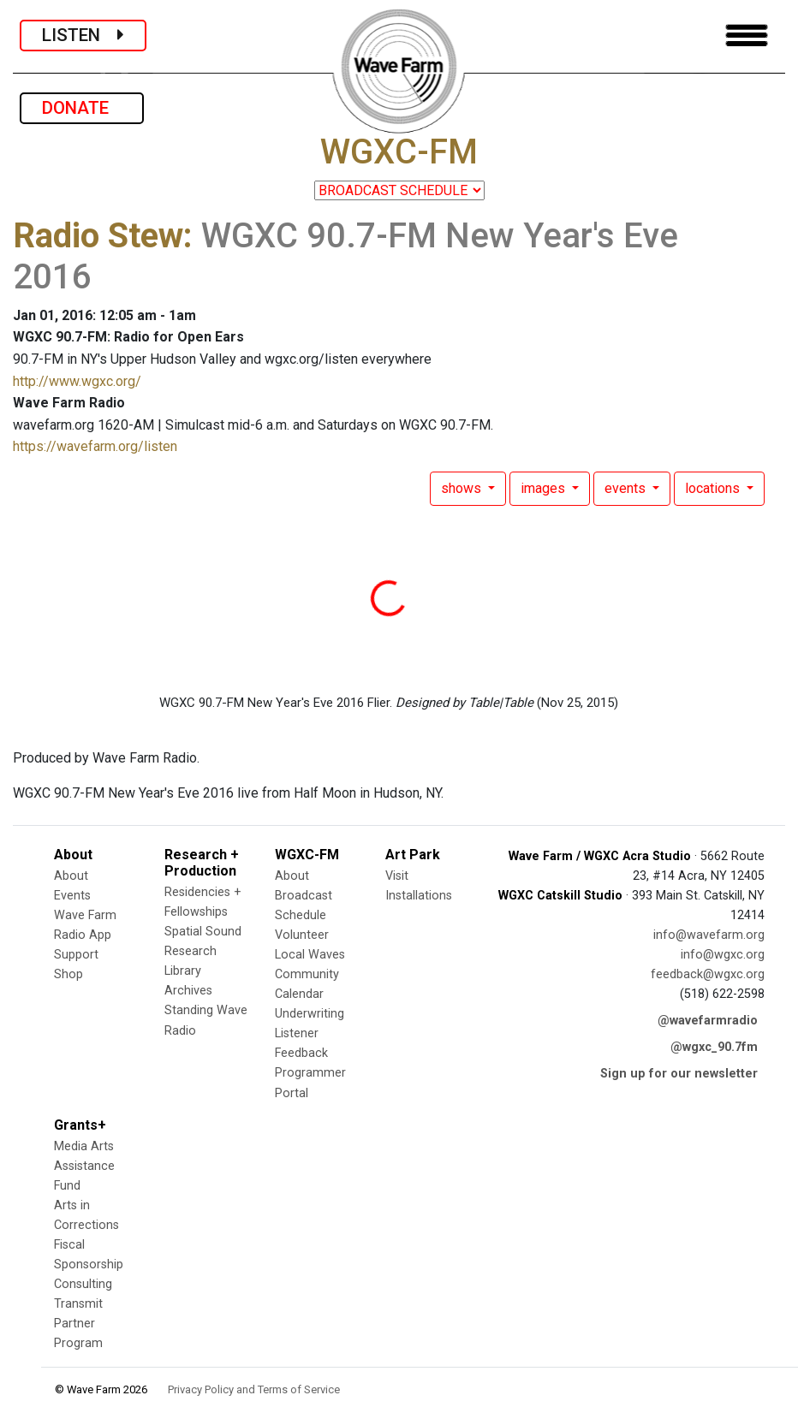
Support (76, 954)
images (545, 488)
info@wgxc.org (723, 954)
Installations (418, 895)
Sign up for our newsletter (679, 1073)
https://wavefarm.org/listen (95, 446)
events (626, 488)
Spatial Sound (202, 931)
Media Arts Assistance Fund (84, 1166)
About (71, 876)
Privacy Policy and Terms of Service (254, 1389)
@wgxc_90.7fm (714, 1047)
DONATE (82, 108)
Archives (188, 990)
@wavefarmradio (708, 1020)
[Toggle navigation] (746, 35)
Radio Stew (98, 236)
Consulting (83, 1284)
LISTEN (83, 35)
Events (72, 895)
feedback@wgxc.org (708, 974)
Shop (68, 974)
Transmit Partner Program (78, 1324)
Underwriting (309, 1013)
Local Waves (310, 954)
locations (714, 488)
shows (463, 488)
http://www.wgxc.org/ (77, 381)
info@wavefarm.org (709, 935)
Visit (396, 876)
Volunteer (302, 935)
